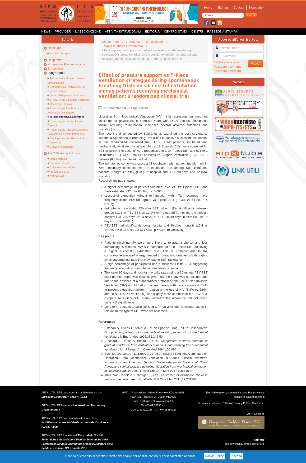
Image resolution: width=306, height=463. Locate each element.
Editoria (152, 31)
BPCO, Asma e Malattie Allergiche (69, 99)
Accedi (255, 63)
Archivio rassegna (60, 53)
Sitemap (223, 7)
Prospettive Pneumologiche (66, 64)
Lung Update (56, 73)
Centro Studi (175, 31)
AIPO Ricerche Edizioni (64, 153)
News (46, 31)
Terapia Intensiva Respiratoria (67, 116)
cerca (251, 15)
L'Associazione (88, 31)
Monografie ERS (59, 171)
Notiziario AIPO (59, 176)
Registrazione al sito (227, 62)
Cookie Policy (214, 456)
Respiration (55, 60)
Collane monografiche (62, 167)
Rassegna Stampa (222, 31)
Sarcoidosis (56, 68)
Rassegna (55, 48)
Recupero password (227, 71)
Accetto (237, 456)
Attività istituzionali (123, 31)
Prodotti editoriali (59, 163)
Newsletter (256, 7)
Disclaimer (258, 403)
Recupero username (227, 66)
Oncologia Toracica (61, 104)
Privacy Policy (242, 403)
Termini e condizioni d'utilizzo (215, 403)
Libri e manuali (58, 158)
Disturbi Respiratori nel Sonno (67, 95)
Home (208, 7)
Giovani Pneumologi (61, 146)
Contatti (238, 7)
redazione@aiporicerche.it (249, 396)
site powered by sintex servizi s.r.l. (244, 443)
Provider (63, 31)
